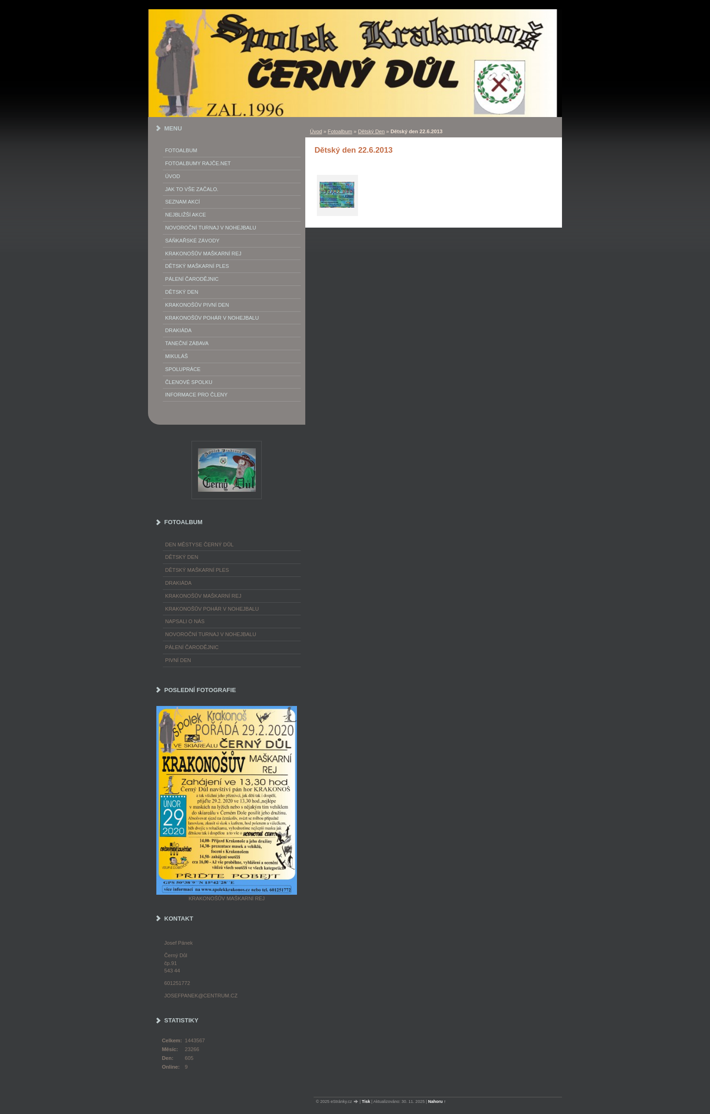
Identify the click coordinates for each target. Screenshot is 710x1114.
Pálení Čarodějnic (192, 279)
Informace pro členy (196, 394)
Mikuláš (176, 356)
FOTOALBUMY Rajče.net (198, 163)
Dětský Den (371, 131)
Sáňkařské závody (192, 240)
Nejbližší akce (185, 214)
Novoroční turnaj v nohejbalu (210, 227)
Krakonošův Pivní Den (197, 305)
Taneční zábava (187, 343)
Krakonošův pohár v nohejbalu (212, 318)
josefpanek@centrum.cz (200, 995)
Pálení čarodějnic (192, 647)
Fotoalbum (340, 131)
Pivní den (178, 660)
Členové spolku (188, 382)
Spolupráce (182, 369)
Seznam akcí (182, 201)
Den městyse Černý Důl (199, 544)
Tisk (366, 1101)
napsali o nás (184, 621)
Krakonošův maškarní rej (203, 253)
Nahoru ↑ (437, 1101)
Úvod (316, 131)
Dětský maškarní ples (197, 266)
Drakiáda (178, 330)
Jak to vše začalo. (191, 189)
